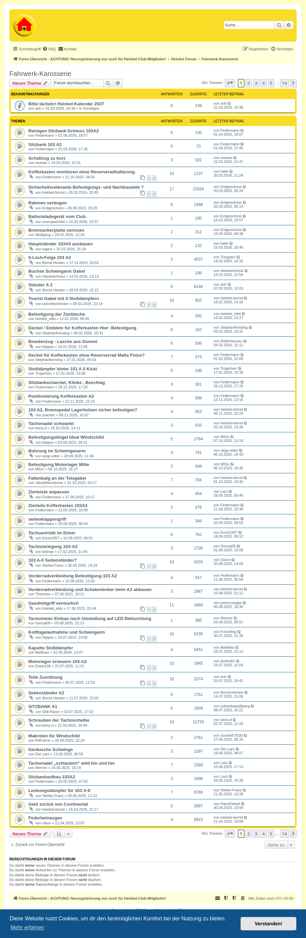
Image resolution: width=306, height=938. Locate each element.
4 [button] (263, 83)
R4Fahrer (43, 740)
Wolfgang (43, 235)
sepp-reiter (51, 456)
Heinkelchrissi (53, 276)
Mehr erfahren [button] (27, 927)
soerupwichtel (53, 222)
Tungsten (228, 257)
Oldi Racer (51, 712)
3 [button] (256, 83)
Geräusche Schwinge (50, 749)
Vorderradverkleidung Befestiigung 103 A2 (72, 575)
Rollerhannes (231, 341)
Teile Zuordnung (45, 677)
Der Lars (42, 754)
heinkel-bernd (53, 192)
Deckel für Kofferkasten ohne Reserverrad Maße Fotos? (86, 355)
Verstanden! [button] (268, 923)
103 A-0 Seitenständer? (52, 560)
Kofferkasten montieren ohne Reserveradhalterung (81, 171)
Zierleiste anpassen (48, 491)
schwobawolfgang (235, 706)
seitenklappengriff (47, 519)
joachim (48, 415)
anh (38, 108)
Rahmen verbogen (47, 202)
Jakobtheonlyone (49, 483)
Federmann (44, 135)
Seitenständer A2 (46, 692)
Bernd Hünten (53, 263)
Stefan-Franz (53, 565)
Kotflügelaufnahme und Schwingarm (66, 632)
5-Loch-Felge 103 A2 (49, 257)
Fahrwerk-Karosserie (40, 73)
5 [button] (271, 83)
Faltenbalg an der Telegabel (57, 478)
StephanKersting (55, 333)
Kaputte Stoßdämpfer (50, 647)
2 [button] (248, 83)
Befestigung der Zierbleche (56, 314)
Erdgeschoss (231, 187)
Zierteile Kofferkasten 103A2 (57, 505)
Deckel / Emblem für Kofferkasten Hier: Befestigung (82, 327)
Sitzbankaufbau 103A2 (51, 776)
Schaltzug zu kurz (46, 158)
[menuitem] (49, 49)
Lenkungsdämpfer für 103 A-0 (59, 790)
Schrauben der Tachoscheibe (58, 720)
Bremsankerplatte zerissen (56, 230)
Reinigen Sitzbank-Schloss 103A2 (63, 130)
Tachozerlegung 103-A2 (52, 546)
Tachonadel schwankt (51, 423)
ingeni (47, 249)
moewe (41, 163)
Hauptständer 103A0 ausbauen (60, 243)
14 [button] (284, 83)
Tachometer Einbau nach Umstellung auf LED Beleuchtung (89, 618)
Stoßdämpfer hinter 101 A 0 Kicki (62, 368)
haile (224, 171)
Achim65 (228, 661)
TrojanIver (43, 373)
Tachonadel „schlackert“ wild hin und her (71, 763)
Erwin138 (43, 666)
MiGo (225, 437)
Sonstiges (91, 108)
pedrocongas (231, 603)
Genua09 (228, 546)
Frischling (228, 632)
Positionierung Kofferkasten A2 (61, 396)
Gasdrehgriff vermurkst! (53, 603)
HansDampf (230, 804)
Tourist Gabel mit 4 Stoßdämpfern (63, 298)
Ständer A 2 (40, 284)
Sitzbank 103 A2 (45, 144)
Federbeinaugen (45, 817)
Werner (227, 618)
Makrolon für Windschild (54, 735)
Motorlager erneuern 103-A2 (57, 661)
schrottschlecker (55, 304)
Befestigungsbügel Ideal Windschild (66, 437)
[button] (230, 83)
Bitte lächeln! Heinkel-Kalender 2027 (66, 103)
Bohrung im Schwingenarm (56, 450)
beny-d (41, 428)
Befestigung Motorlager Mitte (58, 464)
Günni (225, 560)
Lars (224, 491)
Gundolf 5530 (232, 735)
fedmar (48, 552)
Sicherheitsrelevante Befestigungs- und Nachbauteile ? (86, 187)
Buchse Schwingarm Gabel (56, 271)
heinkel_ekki (45, 319)
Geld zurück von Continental (58, 804)
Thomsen (43, 594)
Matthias (42, 652)
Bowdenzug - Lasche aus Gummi (62, 341)
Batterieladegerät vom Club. (57, 216)
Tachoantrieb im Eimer (51, 532)
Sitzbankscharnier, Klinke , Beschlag (66, 382)
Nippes (48, 347)
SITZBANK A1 (42, 706)
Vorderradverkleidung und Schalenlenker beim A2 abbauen (89, 589)
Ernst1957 (50, 538)
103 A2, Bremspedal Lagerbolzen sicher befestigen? (82, 409)
